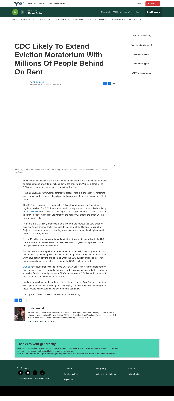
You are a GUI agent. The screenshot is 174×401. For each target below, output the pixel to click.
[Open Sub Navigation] (34, 25)
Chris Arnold (39, 88)
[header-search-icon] (134, 6)
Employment (68, 385)
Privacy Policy (101, 374)
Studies (27, 272)
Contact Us (68, 374)
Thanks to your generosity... (37, 349)
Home (15, 25)
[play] (15, 17)
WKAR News (26, 25)
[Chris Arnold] (19, 319)
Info (101, 25)
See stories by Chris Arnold (41, 327)
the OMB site (32, 217)
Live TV (141, 6)
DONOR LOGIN (134, 25)
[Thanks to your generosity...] (142, 353)
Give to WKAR (116, 25)
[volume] (22, 17)
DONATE (155, 6)
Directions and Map (71, 380)
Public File (131, 374)
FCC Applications (133, 380)
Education (61, 25)
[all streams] (153, 17)
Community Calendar (83, 25)
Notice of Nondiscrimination (106, 380)
